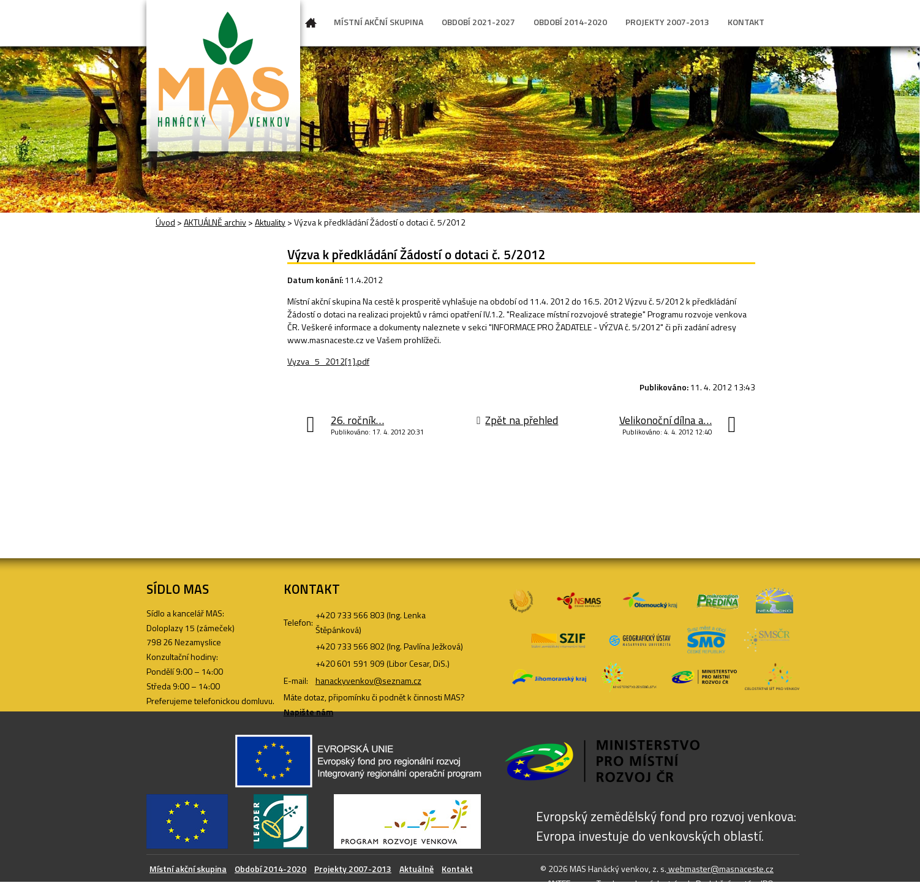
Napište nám (308, 711)
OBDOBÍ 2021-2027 (478, 21)
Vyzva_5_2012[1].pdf (328, 361)
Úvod (311, 25)
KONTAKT (746, 21)
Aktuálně (416, 868)
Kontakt (457, 868)
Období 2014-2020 (270, 868)
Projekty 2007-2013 (352, 868)
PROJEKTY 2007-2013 (667, 21)
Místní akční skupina (188, 868)
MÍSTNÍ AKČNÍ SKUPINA (378, 21)
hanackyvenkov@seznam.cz (368, 680)
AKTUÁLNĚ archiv (215, 222)
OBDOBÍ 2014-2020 (570, 21)
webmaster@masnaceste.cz (720, 868)
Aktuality (270, 222)
